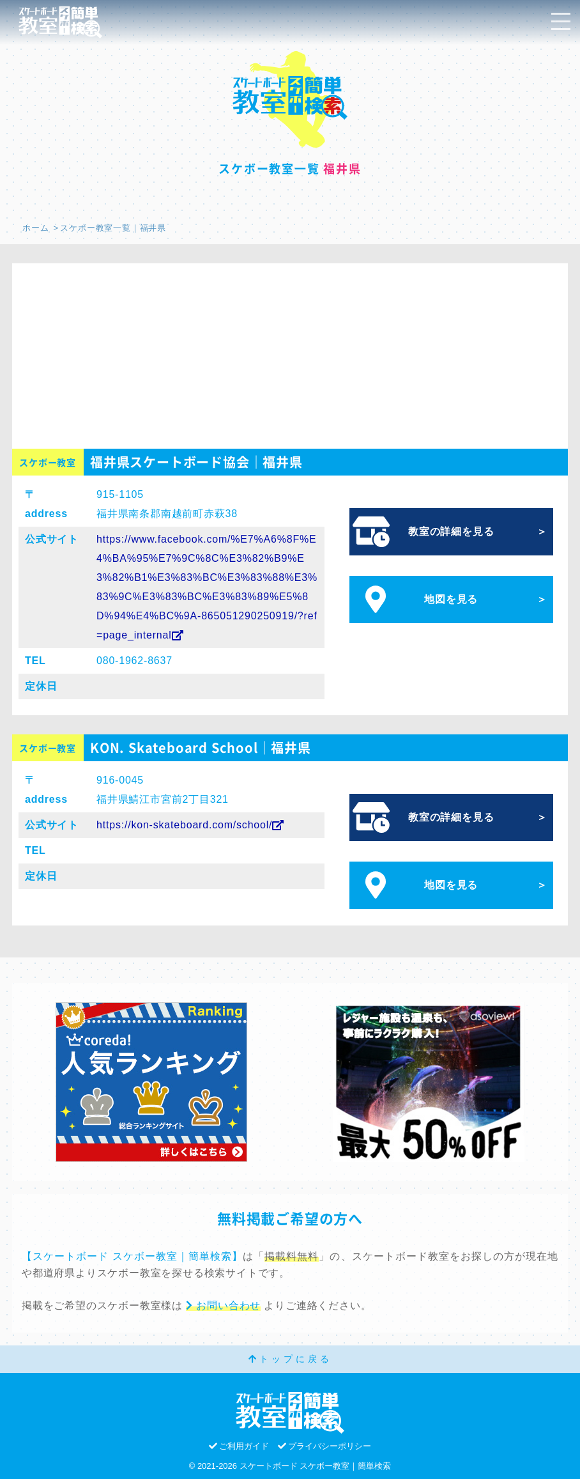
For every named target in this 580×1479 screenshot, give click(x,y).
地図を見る (451, 599)
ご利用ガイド (239, 1446)
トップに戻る (290, 1359)
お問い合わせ (223, 1305)
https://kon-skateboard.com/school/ (190, 824)
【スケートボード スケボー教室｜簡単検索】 (132, 1256)
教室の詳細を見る (451, 531)
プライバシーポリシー (325, 1446)
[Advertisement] (290, 352)
